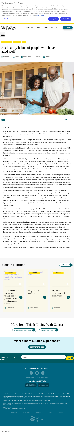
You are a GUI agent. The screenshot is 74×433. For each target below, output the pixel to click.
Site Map (60, 422)
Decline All (65, 19)
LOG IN (58, 28)
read (10, 318)
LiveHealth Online (35, 143)
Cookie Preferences (5, 431)
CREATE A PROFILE (49, 28)
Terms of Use (39, 422)
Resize (70, 121)
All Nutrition (11, 121)
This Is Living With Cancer (8, 28)
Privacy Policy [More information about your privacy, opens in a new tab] (40, 15)
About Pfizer (14, 422)
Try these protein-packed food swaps (58, 304)
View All (64, 275)
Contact (50, 422)
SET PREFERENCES (37, 357)
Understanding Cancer (22, 340)
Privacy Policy (26, 422)
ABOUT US (29, 28)
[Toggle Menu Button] (3, 35)
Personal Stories (47, 340)
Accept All (53, 19)
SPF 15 (63, 162)
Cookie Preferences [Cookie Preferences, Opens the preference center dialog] (7, 19)
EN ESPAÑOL (38, 28)
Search (69, 28)
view (20, 308)
